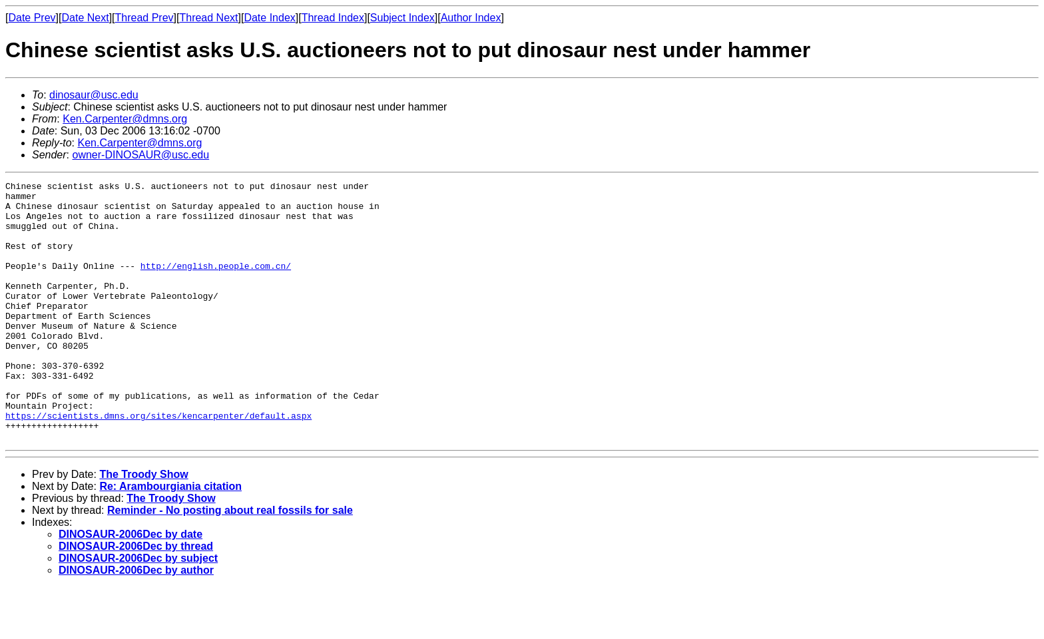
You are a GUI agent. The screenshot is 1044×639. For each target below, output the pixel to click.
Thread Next (208, 17)
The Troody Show (143, 526)
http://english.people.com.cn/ (215, 284)
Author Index (471, 17)
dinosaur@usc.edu (93, 95)
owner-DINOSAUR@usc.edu (140, 154)
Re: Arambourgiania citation (170, 538)
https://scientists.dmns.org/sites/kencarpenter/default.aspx (158, 463)
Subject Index (402, 17)
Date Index (269, 17)
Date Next (85, 17)
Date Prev (31, 17)
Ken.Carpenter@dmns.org (125, 118)
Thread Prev (144, 17)
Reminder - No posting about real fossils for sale (230, 562)
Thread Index (333, 17)
